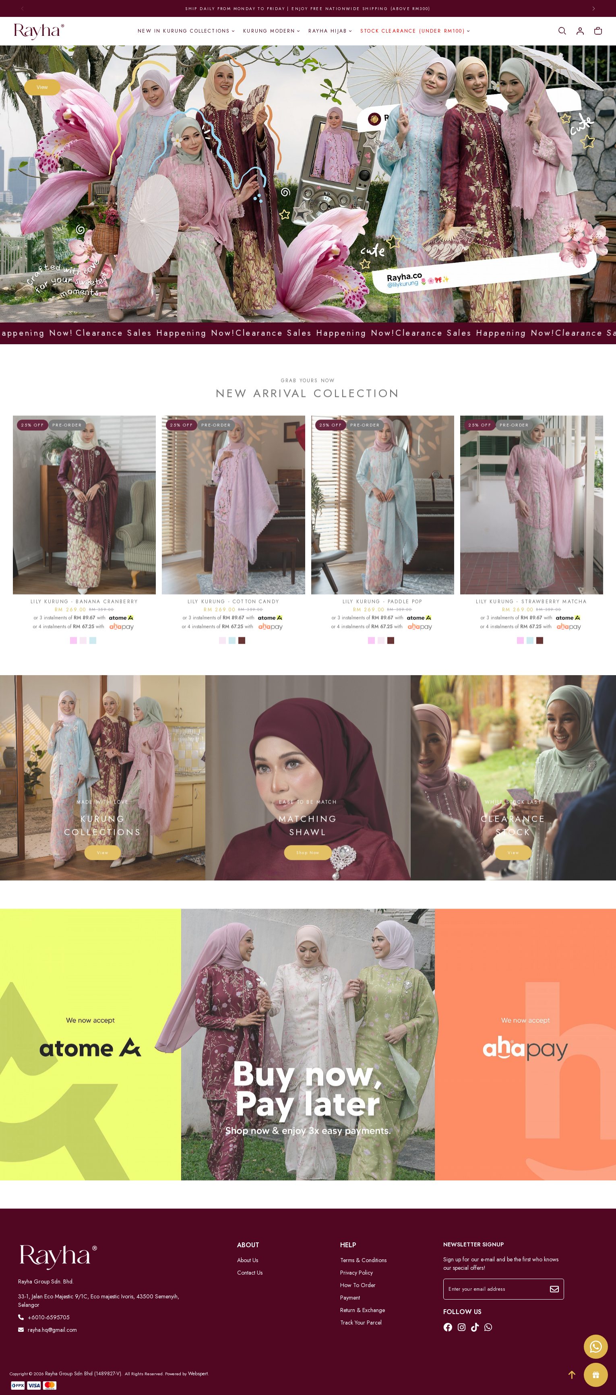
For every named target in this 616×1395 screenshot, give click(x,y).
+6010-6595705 (44, 1317)
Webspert (198, 1373)
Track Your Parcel (361, 1323)
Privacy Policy (356, 1273)
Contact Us (250, 1273)
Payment (350, 1298)
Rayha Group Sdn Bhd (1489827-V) (83, 1373)
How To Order (358, 1285)
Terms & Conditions (363, 1260)
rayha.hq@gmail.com (47, 1330)
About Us (247, 1260)
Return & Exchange (362, 1310)
